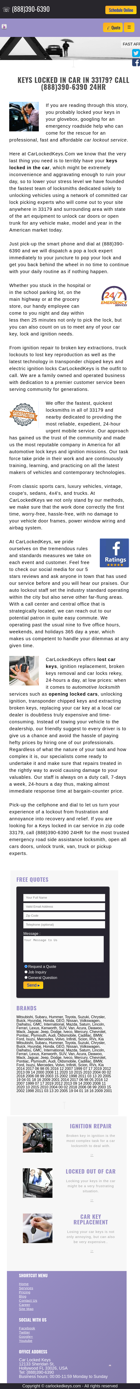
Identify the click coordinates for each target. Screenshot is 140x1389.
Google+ (26, 1336)
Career (24, 1305)
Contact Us (28, 1300)
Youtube (25, 1341)
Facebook (27, 1328)
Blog (22, 1296)
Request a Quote (40, 967)
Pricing (24, 1292)
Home (24, 1284)
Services (26, 1288)
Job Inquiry (35, 972)
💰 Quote (112, 27)
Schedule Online (121, 10)
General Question (40, 978)
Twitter (24, 1332)
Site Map (26, 1309)
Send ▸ (33, 985)
